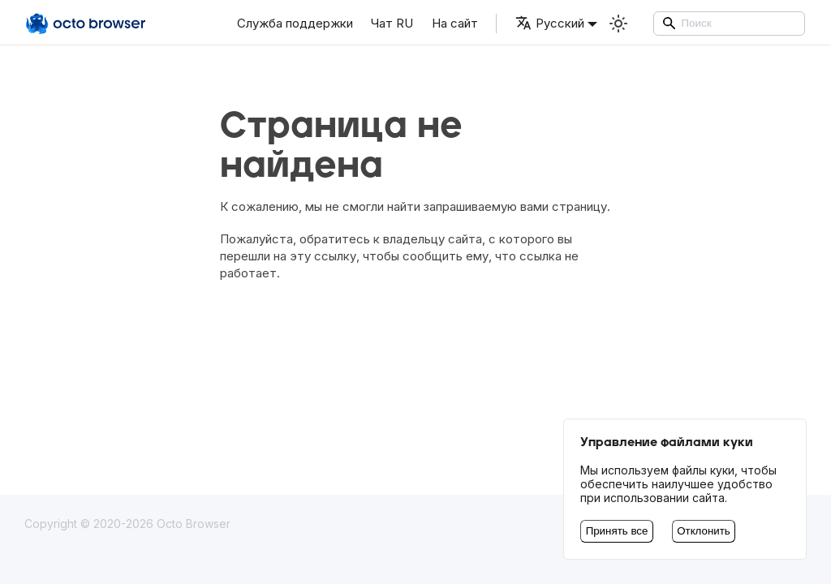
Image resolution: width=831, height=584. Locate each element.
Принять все (617, 531)
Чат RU (392, 23)
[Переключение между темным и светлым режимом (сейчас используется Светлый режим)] (618, 23)
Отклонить (703, 531)
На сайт (455, 23)
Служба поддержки (295, 23)
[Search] (729, 23)
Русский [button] (549, 23)
